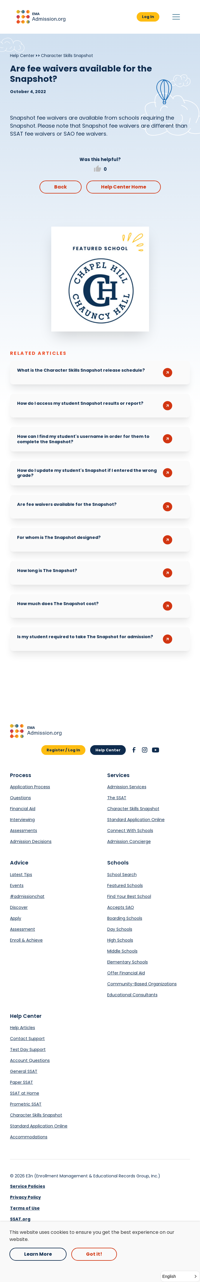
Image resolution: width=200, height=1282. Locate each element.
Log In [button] (148, 16)
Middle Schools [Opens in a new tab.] (122, 951)
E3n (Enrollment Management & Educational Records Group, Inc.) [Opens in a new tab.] (93, 1176)
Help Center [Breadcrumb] (22, 56)
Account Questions (30, 1060)
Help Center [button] (107, 750)
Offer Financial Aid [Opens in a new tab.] (126, 973)
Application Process (30, 787)
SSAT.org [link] (20, 1219)
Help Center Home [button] (123, 186)
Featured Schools (125, 885)
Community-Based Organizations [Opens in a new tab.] (142, 984)
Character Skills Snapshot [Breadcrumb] (67, 56)
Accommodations (28, 1137)
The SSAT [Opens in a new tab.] (116, 798)
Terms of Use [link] (25, 1208)
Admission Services (126, 787)
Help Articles (22, 1028)
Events (17, 885)
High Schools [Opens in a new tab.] (120, 940)
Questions (20, 798)
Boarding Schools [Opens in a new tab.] (124, 918)
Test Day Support (28, 1049)
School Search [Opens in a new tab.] (122, 875)
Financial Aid (22, 809)
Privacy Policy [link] (25, 1197)
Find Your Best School (129, 896)
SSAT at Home (24, 1093)
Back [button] (60, 186)
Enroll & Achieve (26, 940)
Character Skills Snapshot (133, 809)
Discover (19, 907)
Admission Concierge (129, 841)
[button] (40, 16)
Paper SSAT (21, 1082)
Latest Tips (21, 875)
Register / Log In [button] (63, 750)
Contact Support (27, 1038)
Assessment (22, 929)
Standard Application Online (136, 820)
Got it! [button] (94, 1254)
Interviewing (22, 820)
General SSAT (23, 1071)
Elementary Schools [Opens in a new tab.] (127, 962)
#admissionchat (27, 896)
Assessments (23, 830)
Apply (15, 918)
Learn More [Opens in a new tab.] (38, 1254)
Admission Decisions (31, 841)
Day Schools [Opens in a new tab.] (119, 929)
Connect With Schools (130, 830)
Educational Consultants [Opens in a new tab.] (132, 995)
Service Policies (27, 1186)
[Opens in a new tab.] (100, 279)
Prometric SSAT (26, 1104)
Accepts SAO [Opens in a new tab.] (120, 907)
